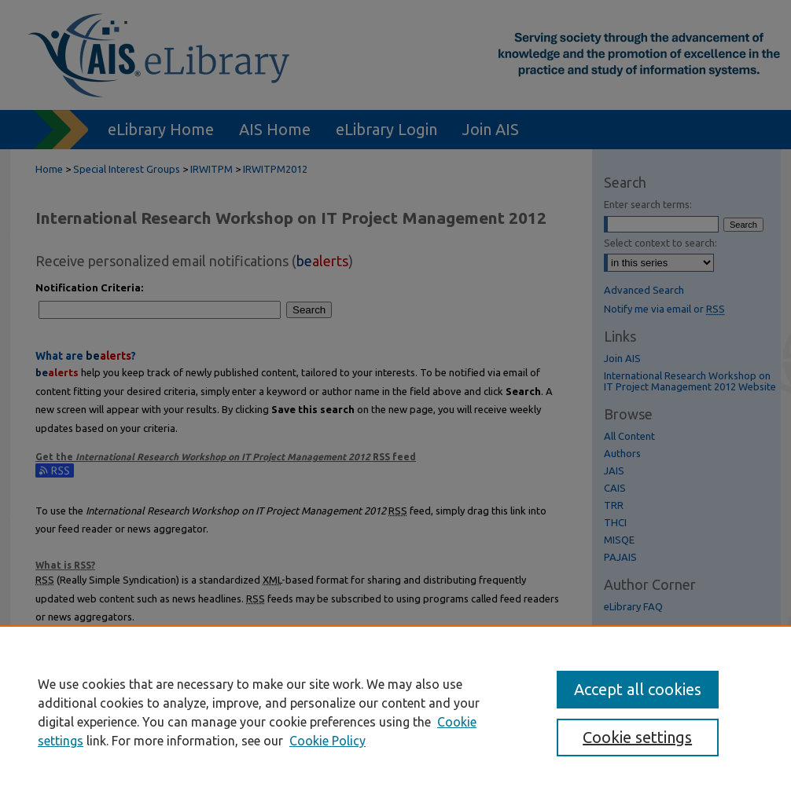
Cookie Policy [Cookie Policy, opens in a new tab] (327, 741)
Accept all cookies (637, 689)
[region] (395, 711)
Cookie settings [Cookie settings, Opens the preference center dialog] (637, 737)
